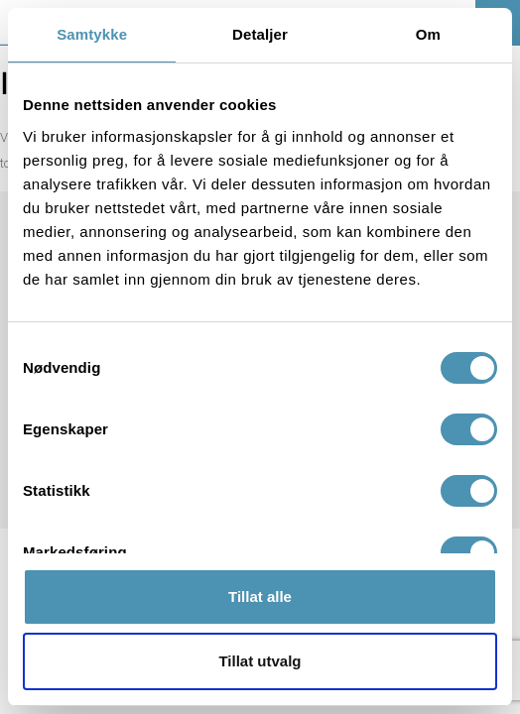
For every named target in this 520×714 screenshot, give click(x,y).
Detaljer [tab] (260, 34)
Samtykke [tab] (92, 34)
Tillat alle (260, 596)
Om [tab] (428, 34)
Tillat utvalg (259, 661)
